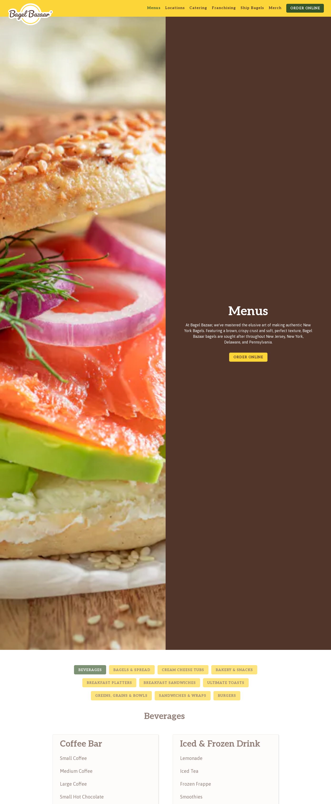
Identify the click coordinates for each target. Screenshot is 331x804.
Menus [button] (153, 8)
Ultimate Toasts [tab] (225, 568)
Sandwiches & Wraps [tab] (182, 581)
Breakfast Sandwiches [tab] (169, 568)
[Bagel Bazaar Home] (33, 14)
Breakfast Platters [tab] (109, 568)
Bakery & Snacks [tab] (234, 555)
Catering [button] (198, 8)
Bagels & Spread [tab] (131, 555)
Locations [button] (175, 8)
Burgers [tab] (227, 581)
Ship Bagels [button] (252, 8)
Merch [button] (275, 8)
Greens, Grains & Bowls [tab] (121, 581)
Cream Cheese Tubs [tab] (183, 555)
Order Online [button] (305, 8)
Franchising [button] (224, 8)
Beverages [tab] (90, 555)
